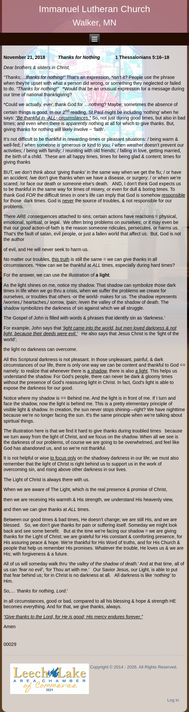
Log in (173, 700)
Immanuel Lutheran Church (94, 9)
